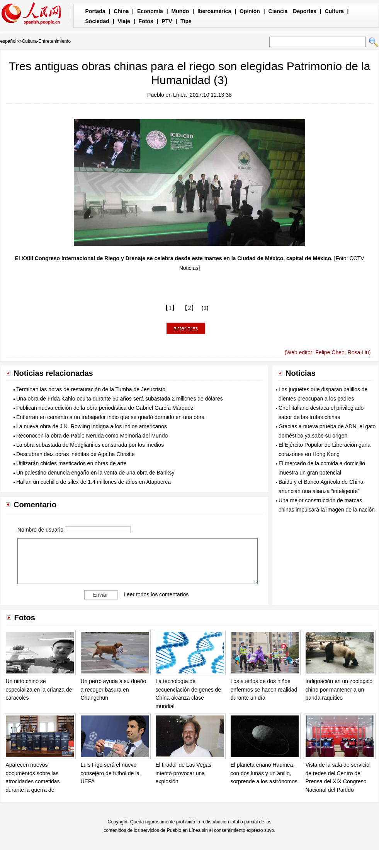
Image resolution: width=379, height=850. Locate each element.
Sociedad (97, 21)
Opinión (250, 11)
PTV (166, 21)
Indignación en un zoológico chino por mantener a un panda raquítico (339, 689)
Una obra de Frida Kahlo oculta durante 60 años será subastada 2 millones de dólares (119, 399)
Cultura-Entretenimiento (46, 41)
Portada (95, 11)
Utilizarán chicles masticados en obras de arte (71, 463)
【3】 (205, 308)
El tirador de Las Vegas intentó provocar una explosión (184, 773)
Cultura (334, 11)
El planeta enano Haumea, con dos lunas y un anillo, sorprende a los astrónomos (264, 773)
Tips (186, 21)
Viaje (123, 21)
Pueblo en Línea (167, 95)
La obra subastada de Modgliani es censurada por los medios (90, 445)
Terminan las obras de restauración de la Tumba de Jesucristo (90, 389)
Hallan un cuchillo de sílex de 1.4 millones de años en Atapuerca (93, 482)
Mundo (180, 11)
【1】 (170, 308)
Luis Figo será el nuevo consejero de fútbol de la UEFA (110, 773)
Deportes (304, 11)
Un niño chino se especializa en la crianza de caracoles (39, 689)
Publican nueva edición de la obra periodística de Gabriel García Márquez (104, 408)
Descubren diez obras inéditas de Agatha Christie (75, 454)
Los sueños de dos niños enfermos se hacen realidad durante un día (264, 689)
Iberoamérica (214, 11)
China (121, 11)
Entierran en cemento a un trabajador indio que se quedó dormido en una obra (110, 417)
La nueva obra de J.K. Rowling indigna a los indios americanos (91, 426)
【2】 (189, 308)
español (8, 41)
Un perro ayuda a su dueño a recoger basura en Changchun (113, 689)
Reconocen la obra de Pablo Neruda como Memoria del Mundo (92, 436)
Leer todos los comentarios (156, 594)
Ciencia (278, 11)
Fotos (146, 21)
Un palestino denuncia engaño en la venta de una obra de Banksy (95, 473)
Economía (150, 11)
